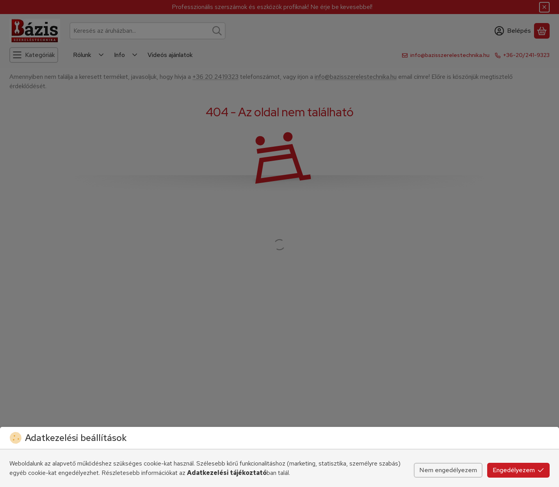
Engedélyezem (518, 470)
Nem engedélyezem (448, 470)
